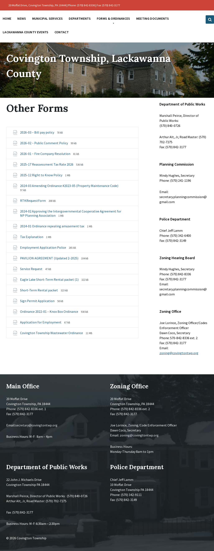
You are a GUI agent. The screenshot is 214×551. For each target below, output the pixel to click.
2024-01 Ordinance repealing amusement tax (52, 226)
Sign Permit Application (37, 301)
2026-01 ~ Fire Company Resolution (45, 154)
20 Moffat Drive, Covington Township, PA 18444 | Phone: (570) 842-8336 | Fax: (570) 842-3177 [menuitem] (64, 5)
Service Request (31, 269)
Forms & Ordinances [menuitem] (113, 18)
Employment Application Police (43, 247)
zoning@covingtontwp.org (178, 353)
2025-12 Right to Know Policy (41, 175)
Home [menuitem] (7, 18)
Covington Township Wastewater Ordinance (52, 333)
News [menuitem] (21, 18)
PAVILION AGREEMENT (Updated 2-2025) (49, 258)
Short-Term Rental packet (39, 290)
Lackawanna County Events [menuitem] (25, 32)
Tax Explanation (32, 237)
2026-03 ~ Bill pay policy (37, 132)
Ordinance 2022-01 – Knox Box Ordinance (49, 311)
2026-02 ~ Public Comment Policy (44, 143)
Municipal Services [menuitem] (47, 18)
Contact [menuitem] (62, 32)
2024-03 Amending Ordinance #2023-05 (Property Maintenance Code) (69, 186)
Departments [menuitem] (80, 18)
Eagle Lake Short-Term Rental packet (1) (49, 279)
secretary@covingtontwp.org (36, 425)
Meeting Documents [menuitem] (152, 18)
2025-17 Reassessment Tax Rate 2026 (47, 164)
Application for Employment (41, 322)
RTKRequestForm (33, 200)
